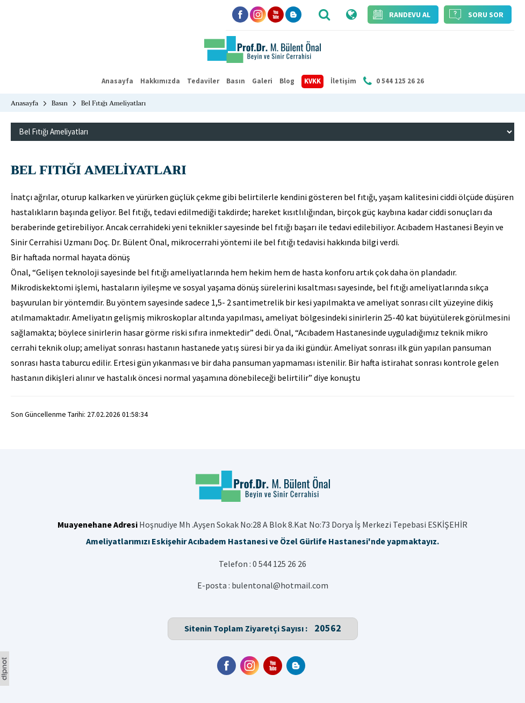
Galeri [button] (262, 81)
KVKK (312, 81)
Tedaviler (203, 81)
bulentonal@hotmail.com (280, 585)
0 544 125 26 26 (279, 563)
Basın (235, 81)
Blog (286, 81)
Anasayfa (117, 81)
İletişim (343, 81)
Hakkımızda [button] (160, 81)
